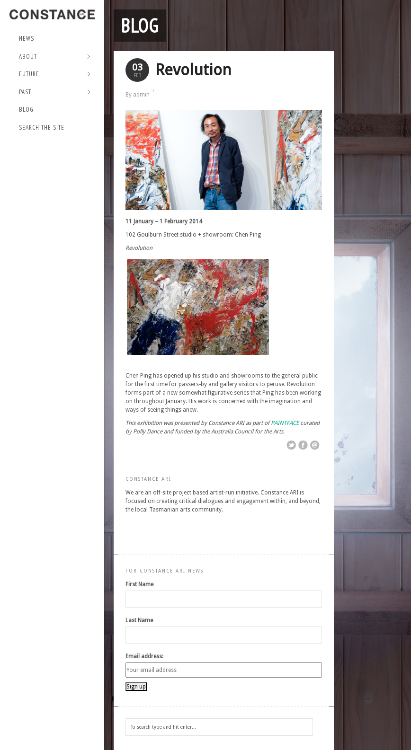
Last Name (139, 620)
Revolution (193, 70)
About (54, 57)
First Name (139, 584)
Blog (26, 110)
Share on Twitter (291, 445)
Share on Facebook (303, 445)
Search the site (41, 128)
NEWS (26, 39)
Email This (315, 445)
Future (54, 74)
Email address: (144, 656)
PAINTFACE (285, 423)
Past (54, 92)
